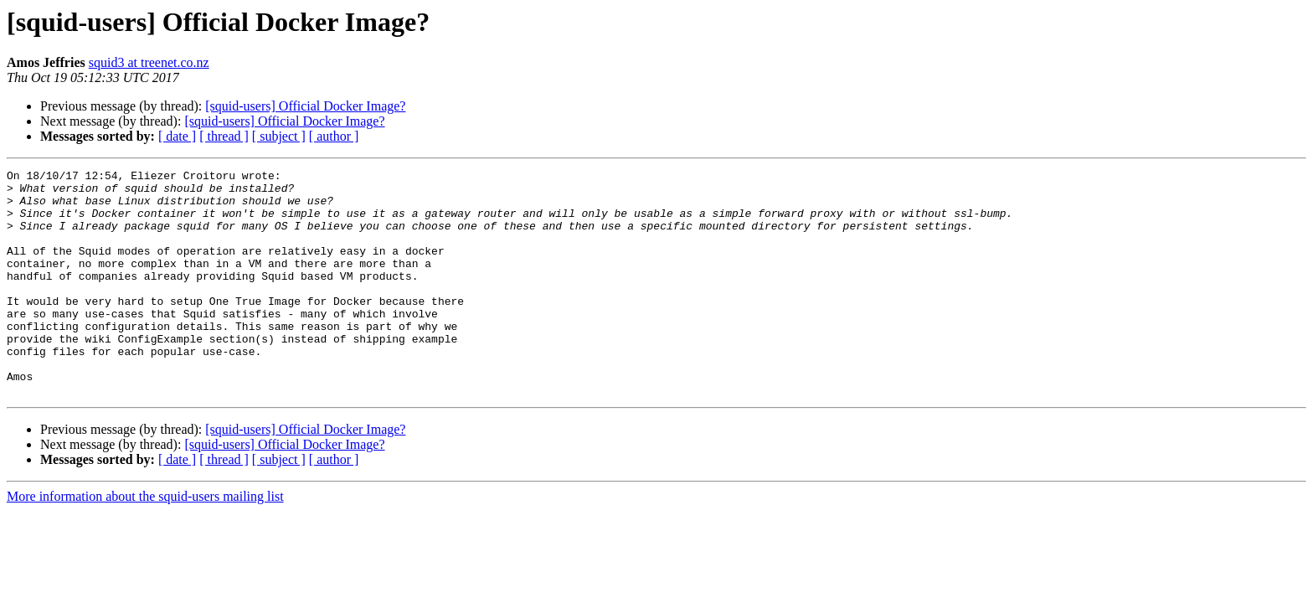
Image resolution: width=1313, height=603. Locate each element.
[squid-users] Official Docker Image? (305, 106)
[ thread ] (224, 136)
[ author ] (334, 136)
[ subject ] (279, 136)
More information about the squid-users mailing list (145, 541)
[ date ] (177, 136)
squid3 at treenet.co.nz (149, 62)
